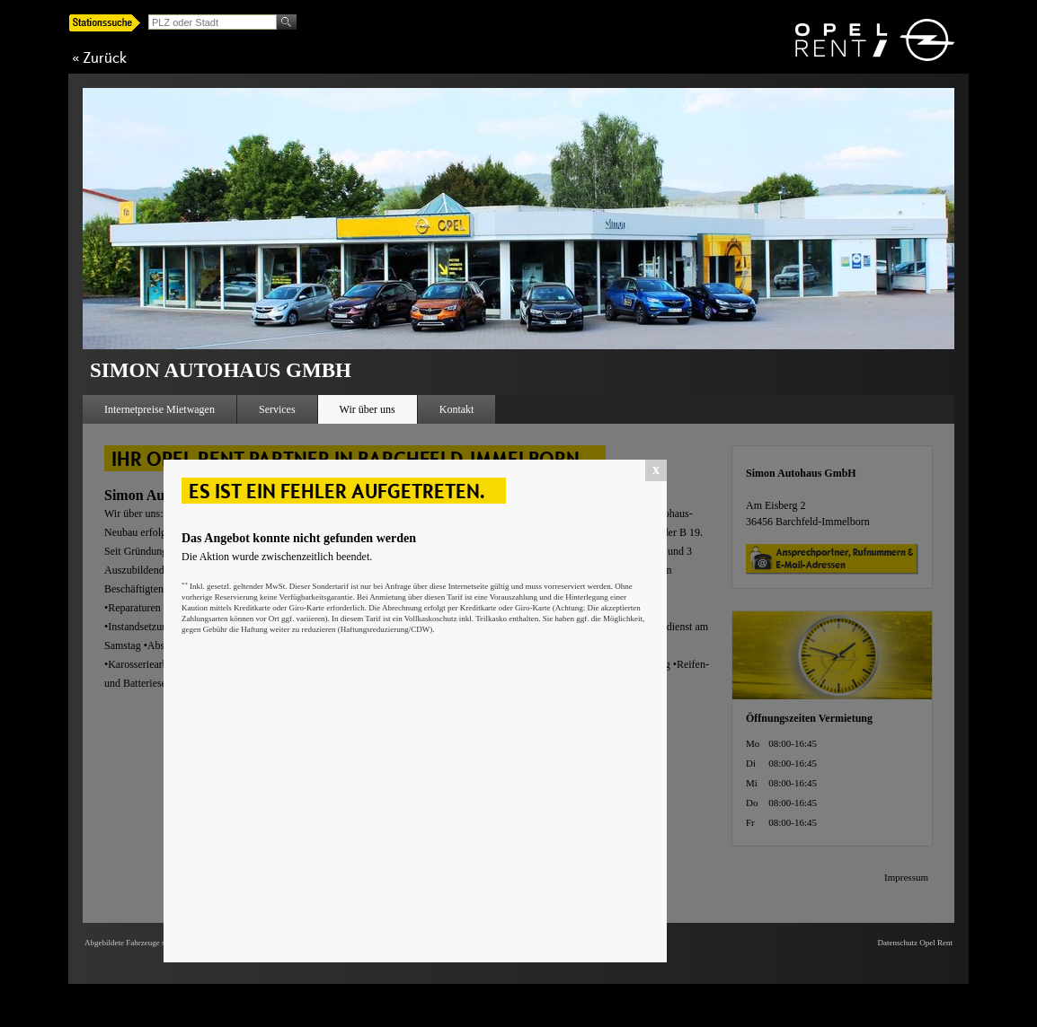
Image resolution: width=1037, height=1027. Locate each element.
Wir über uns (367, 409)
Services (277, 409)
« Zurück (99, 57)
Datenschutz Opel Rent (915, 942)
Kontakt (456, 409)
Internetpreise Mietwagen (159, 409)
